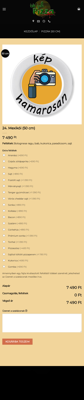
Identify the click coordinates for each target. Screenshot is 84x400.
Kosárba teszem (17, 315)
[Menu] (4, 9)
